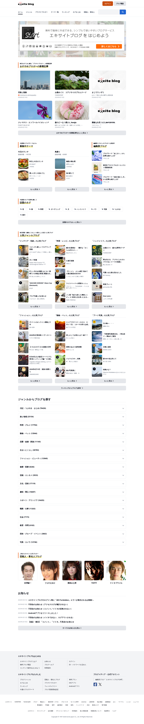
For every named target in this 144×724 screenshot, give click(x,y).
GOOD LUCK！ (107, 350)
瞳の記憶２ (69, 176)
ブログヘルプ (49, 665)
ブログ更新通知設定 (52, 689)
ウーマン (121, 702)
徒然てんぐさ (70, 350)
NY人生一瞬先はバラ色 (36, 350)
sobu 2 (68, 263)
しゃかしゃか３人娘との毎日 (74, 276)
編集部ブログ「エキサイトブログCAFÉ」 (109, 679)
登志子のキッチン (71, 253)
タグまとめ (24, 683)
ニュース (136, 702)
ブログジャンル (25, 679)
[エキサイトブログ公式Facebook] (95, 684)
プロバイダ (64, 702)
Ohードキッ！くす (35, 176)
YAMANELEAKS (34, 374)
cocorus (83, 702)
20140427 (32, 164)
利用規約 (48, 668)
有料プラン (73, 679)
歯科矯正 (60, 705)
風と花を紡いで (107, 265)
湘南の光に (106, 326)
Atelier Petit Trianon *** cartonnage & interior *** (37, 263)
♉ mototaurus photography (27, 95)
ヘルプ (114, 711)
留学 (53, 705)
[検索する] (123, 12)
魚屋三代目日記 (71, 300)
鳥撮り (57, 152)
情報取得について (96, 711)
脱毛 (72, 705)
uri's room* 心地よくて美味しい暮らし (40, 253)
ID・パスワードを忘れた (77, 665)
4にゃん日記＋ (70, 338)
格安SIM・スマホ (53, 702)
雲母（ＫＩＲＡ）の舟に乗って (112, 339)
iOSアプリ (72, 683)
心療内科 (91, 702)
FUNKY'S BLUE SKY (24, 125)
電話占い (42, 702)
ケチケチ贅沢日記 (34, 338)
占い (114, 702)
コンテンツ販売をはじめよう (30, 668)
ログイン (72, 661)
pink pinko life (107, 287)
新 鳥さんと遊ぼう (72, 361)
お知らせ (48, 661)
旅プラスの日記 (71, 327)
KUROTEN (18, 702)
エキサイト (8, 702)
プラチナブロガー (51, 683)
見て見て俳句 (107, 361)
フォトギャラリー (51, 686)
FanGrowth (27, 702)
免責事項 (106, 711)
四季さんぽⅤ (70, 164)
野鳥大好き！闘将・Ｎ (72, 373)
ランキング (24, 686)
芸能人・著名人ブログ (52, 679)
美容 (66, 705)
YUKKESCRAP (59, 95)
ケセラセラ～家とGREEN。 (37, 299)
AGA (88, 705)
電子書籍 (104, 705)
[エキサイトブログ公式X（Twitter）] (100, 684)
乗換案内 (39, 705)
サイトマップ (41, 711)
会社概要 (50, 711)
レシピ (129, 702)
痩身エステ (95, 705)
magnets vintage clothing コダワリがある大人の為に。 (40, 362)
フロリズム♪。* (96, 125)
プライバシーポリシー (62, 711)
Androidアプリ (74, 686)
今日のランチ (23, 152)
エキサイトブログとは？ (28, 661)
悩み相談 (99, 702)
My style (32, 327)
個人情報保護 (84, 711)
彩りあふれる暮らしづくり (37, 276)
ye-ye (31, 288)
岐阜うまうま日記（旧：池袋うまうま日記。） (69, 125)
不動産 (47, 705)
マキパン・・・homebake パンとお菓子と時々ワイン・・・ (77, 287)
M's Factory (106, 275)
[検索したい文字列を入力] (109, 12)
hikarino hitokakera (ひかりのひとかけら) (114, 373)
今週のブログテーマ (27, 689)
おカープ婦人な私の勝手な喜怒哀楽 (102, 95)
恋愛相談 (107, 702)
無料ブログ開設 (25, 665)
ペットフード (80, 705)
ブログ (35, 702)
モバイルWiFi (75, 702)
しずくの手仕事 (107, 299)
